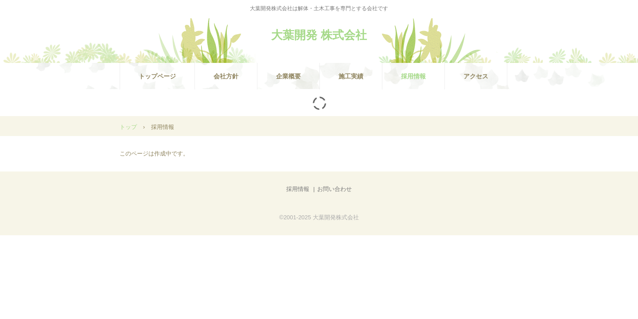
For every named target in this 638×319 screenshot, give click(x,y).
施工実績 (350, 76)
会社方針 (226, 76)
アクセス (475, 76)
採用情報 (413, 76)
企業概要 (288, 76)
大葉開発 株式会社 (318, 35)
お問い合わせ (334, 189)
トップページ (157, 76)
